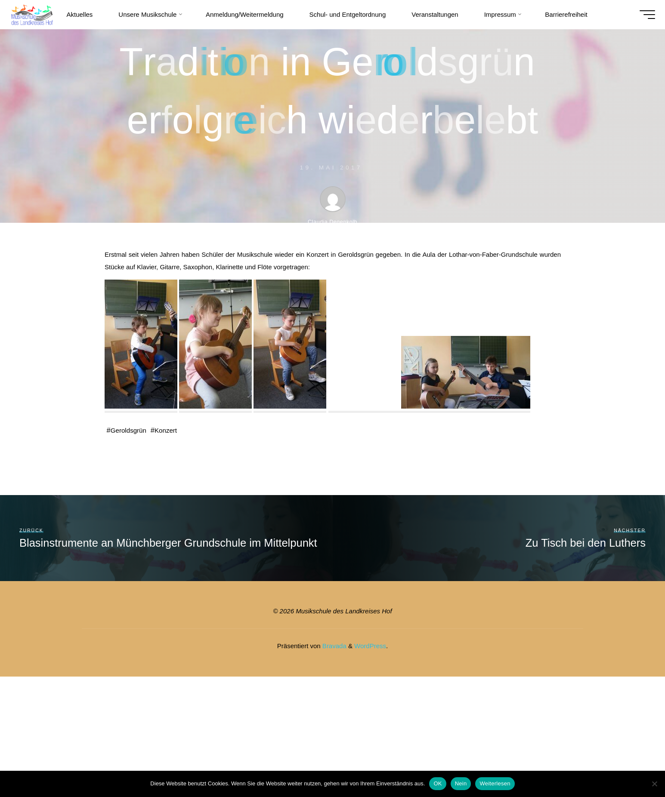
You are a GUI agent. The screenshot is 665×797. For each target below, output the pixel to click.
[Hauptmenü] (641, 14)
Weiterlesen (494, 783)
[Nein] (654, 783)
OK (437, 783)
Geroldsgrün (129, 430)
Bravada (333, 645)
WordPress (370, 645)
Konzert (170, 430)
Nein (461, 783)
